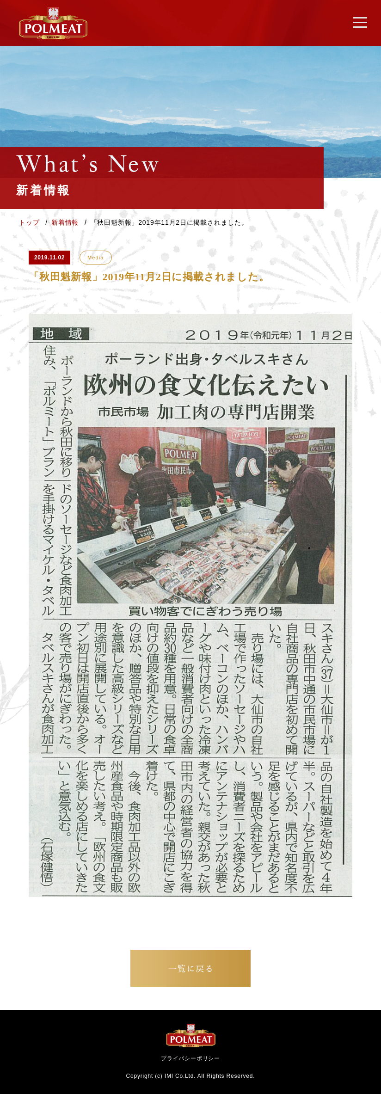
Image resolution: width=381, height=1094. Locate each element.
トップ (30, 222)
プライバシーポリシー (190, 1058)
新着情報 (66, 222)
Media (95, 257)
